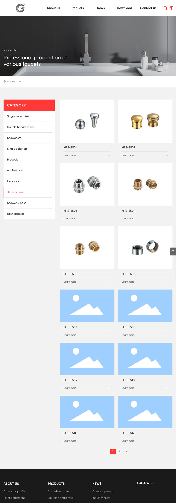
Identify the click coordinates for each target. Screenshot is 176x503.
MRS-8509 (70, 380)
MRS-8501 (70, 147)
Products (10, 50)
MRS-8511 (70, 433)
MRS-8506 (128, 274)
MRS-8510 (128, 380)
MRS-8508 (128, 327)
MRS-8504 (128, 210)
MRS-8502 (128, 147)
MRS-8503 (70, 210)
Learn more (70, 155)
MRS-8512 (128, 433)
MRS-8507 (70, 327)
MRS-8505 (70, 274)
